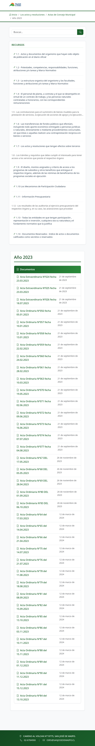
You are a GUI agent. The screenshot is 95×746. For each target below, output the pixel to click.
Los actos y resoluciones (32, 14)
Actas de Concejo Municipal (61, 14)
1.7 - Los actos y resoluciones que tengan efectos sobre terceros (46, 146)
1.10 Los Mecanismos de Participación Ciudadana (39, 186)
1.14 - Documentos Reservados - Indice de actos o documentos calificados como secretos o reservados (46, 235)
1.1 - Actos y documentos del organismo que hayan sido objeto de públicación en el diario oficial (46, 55)
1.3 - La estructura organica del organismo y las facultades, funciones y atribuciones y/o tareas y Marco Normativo (44, 82)
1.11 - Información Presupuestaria (31, 196)
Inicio (13, 14)
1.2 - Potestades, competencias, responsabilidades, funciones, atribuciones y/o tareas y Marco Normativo (45, 69)
